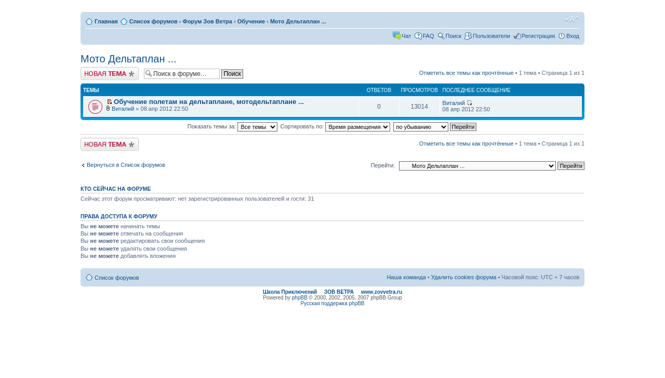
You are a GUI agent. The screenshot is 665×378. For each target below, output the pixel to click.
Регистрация (538, 36)
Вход (572, 36)
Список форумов (153, 21)
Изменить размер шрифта (571, 19)
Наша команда (406, 277)
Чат (406, 36)
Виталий (123, 109)
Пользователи (491, 36)
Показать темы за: (233, 126)
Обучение (251, 21)
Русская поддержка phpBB (332, 303)
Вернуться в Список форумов (126, 165)
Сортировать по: (336, 126)
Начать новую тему (110, 73)
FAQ (428, 36)
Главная (106, 21)
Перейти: (383, 165)
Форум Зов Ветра (207, 21)
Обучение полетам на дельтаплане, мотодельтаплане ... (209, 102)
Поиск (453, 36)
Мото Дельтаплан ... (298, 21)
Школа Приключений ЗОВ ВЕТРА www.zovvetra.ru (332, 292)
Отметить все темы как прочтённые (466, 73)
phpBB (300, 298)
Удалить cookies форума (464, 277)
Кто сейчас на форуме (116, 189)
